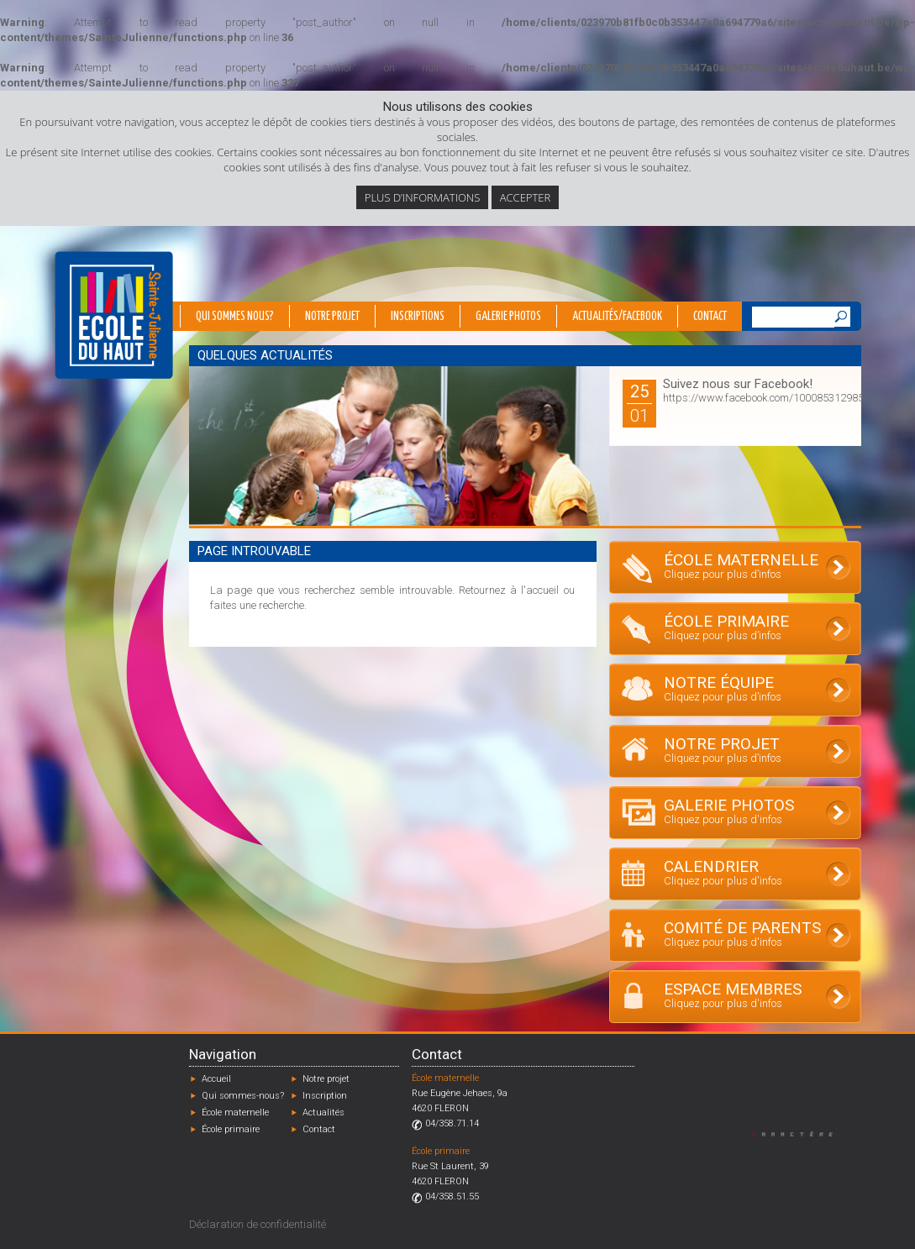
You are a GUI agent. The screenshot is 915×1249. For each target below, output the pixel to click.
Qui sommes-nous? (243, 1095)
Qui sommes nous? (235, 317)
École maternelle (235, 1112)
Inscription (324, 1095)
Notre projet (332, 317)
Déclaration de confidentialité (257, 1224)
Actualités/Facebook (617, 317)
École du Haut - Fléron (114, 315)
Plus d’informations (423, 197)
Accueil (216, 1078)
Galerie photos (508, 317)
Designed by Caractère (800, 1133)
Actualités (323, 1112)
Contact (710, 317)
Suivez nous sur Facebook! (737, 383)
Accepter (525, 197)
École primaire (231, 1129)
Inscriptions (417, 317)
